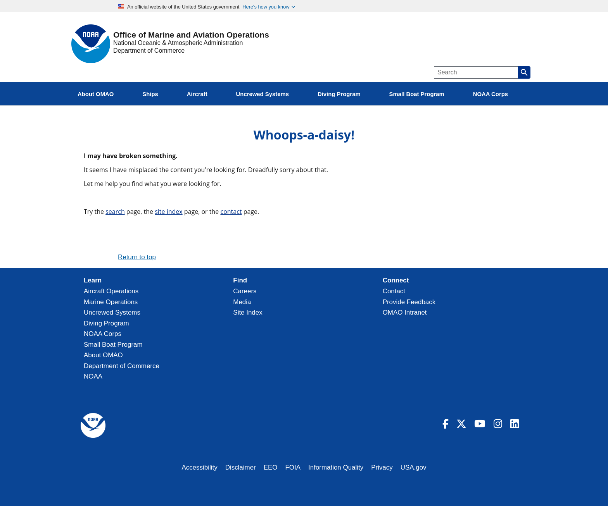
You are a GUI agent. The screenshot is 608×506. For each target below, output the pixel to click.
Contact (394, 291)
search (115, 211)
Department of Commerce (149, 50)
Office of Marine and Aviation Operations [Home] (191, 35)
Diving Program (106, 323)
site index (169, 211)
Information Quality (335, 467)
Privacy (382, 467)
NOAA (93, 376)
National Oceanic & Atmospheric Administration (178, 43)
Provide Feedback (409, 302)
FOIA (293, 467)
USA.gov (414, 467)
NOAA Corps (102, 333)
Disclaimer (240, 467)
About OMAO (103, 355)
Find (240, 280)
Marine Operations (111, 302)
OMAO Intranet (405, 312)
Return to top (137, 257)
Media (242, 302)
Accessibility (199, 467)
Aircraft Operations (111, 291)
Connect (396, 280)
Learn (93, 280)
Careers (244, 291)
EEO (271, 467)
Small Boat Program (113, 344)
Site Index (247, 312)
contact (231, 211)
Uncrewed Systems (112, 312)
